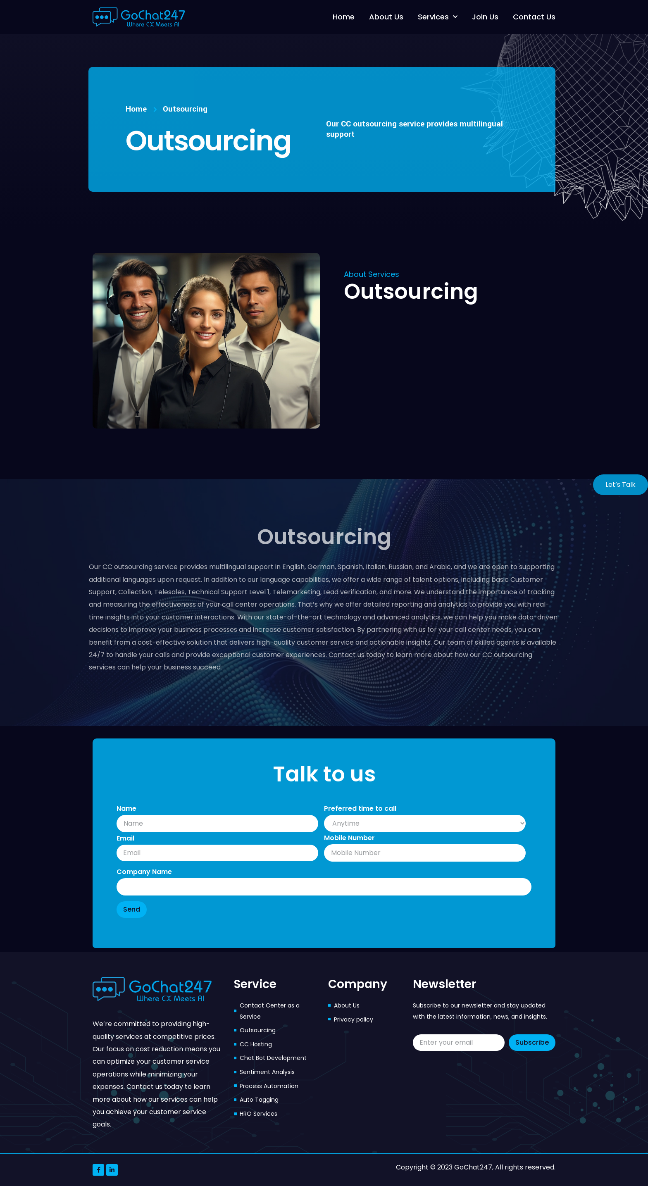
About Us (386, 17)
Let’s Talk (620, 484)
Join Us (485, 17)
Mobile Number (349, 838)
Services (437, 17)
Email (125, 838)
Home (344, 17)
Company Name (144, 871)
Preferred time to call (360, 808)
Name (126, 808)
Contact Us (534, 17)
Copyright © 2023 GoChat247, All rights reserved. (475, 1167)
